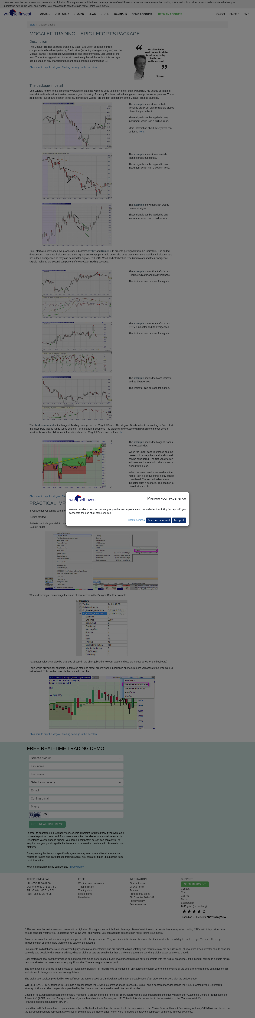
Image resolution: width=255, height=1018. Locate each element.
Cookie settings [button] (136, 520)
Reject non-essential (159, 520)
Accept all (179, 520)
